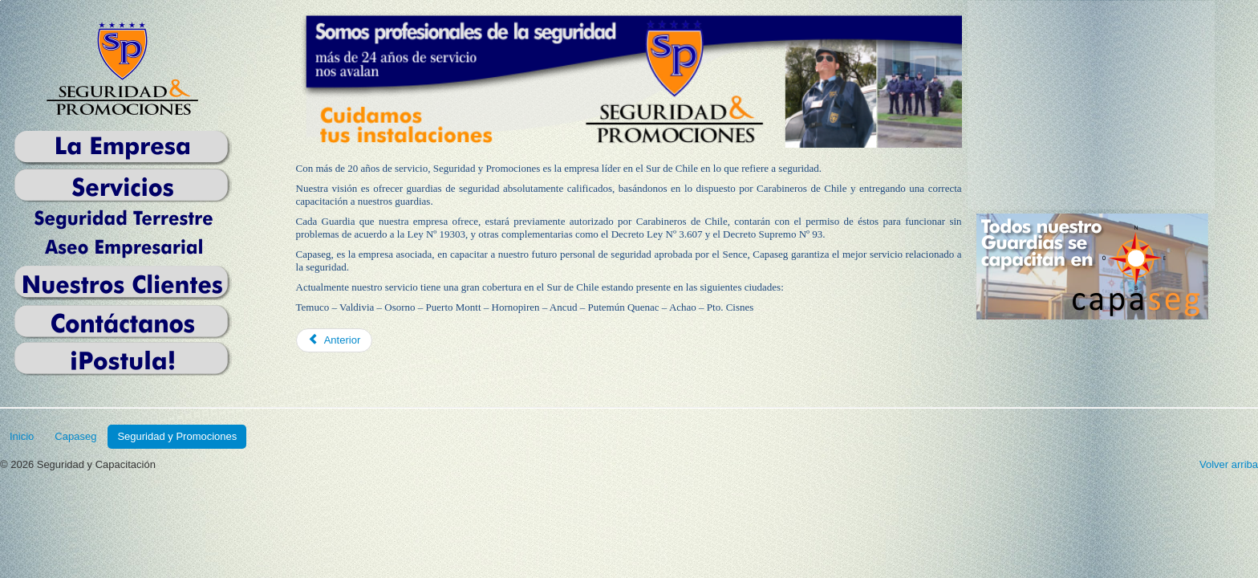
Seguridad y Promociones (177, 436)
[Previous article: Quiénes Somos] (334, 340)
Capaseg (75, 436)
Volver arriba (1228, 464)
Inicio (22, 436)
